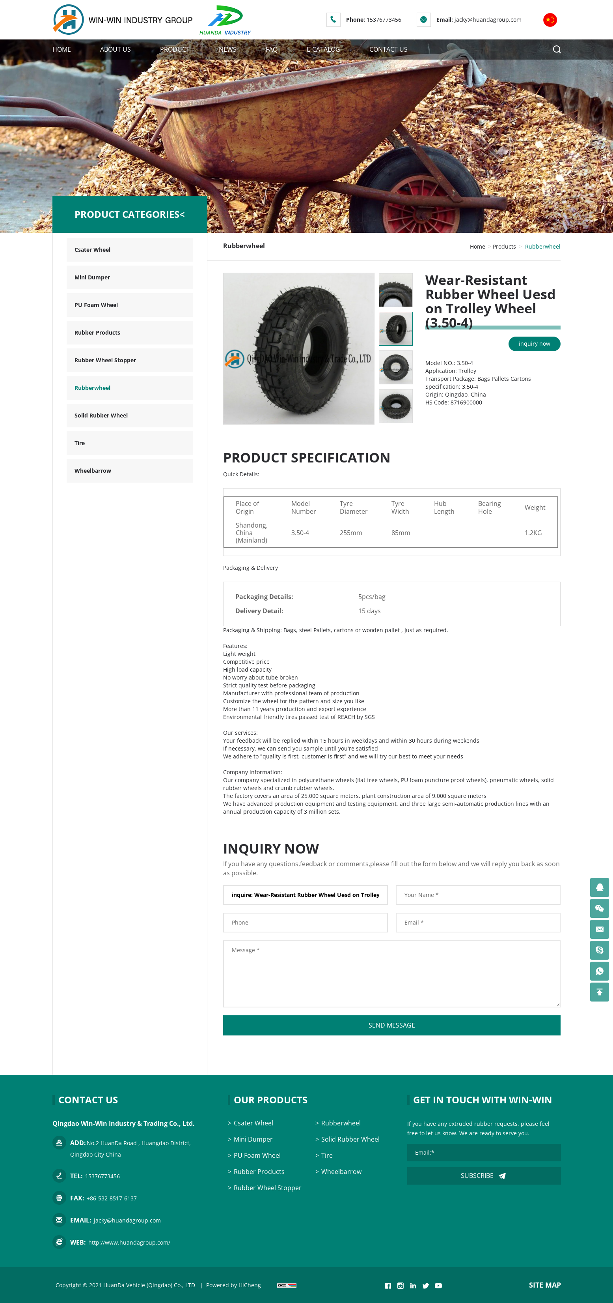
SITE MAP (545, 1285)
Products (504, 246)
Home (477, 246)
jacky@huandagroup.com (488, 19)
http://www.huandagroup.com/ (129, 1242)
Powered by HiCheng (233, 1285)
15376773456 (384, 19)
